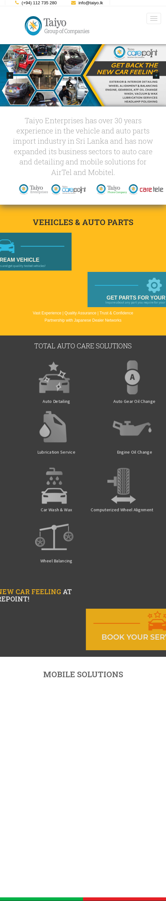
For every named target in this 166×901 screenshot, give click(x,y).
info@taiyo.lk (87, 2)
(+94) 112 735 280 (36, 2)
